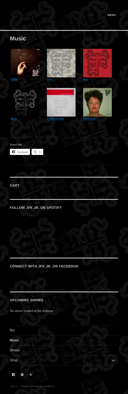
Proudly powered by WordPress (38, 386)
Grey (49, 79)
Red (85, 79)
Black (14, 118)
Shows (15, 350)
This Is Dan (89, 118)
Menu (112, 15)
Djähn (14, 79)
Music (14, 340)
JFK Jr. (13, 386)
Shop (13, 360)
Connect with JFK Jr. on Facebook (44, 266)
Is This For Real (55, 118)
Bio (12, 330)
